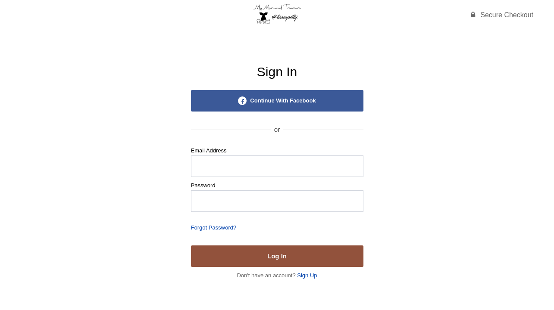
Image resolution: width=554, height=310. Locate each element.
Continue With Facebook (277, 100)
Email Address (209, 150)
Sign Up (307, 275)
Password (203, 185)
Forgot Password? (214, 227)
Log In (277, 256)
